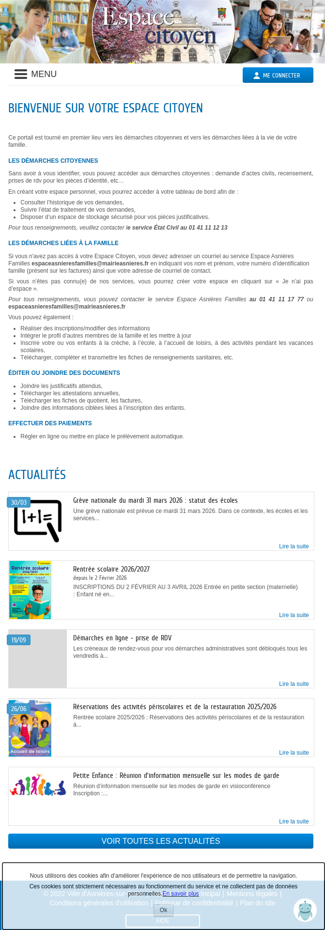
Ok (166, 911)
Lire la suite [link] (294, 546)
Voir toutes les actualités (161, 841)
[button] (305, 910)
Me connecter (281, 75)
